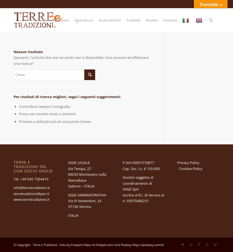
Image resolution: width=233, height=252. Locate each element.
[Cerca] (210, 20)
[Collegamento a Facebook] (199, 245)
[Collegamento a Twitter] (183, 245)
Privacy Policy (188, 162)
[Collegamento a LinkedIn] (215, 245)
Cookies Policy (190, 168)
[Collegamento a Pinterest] (207, 245)
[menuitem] (41, 20)
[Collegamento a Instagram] (191, 245)
